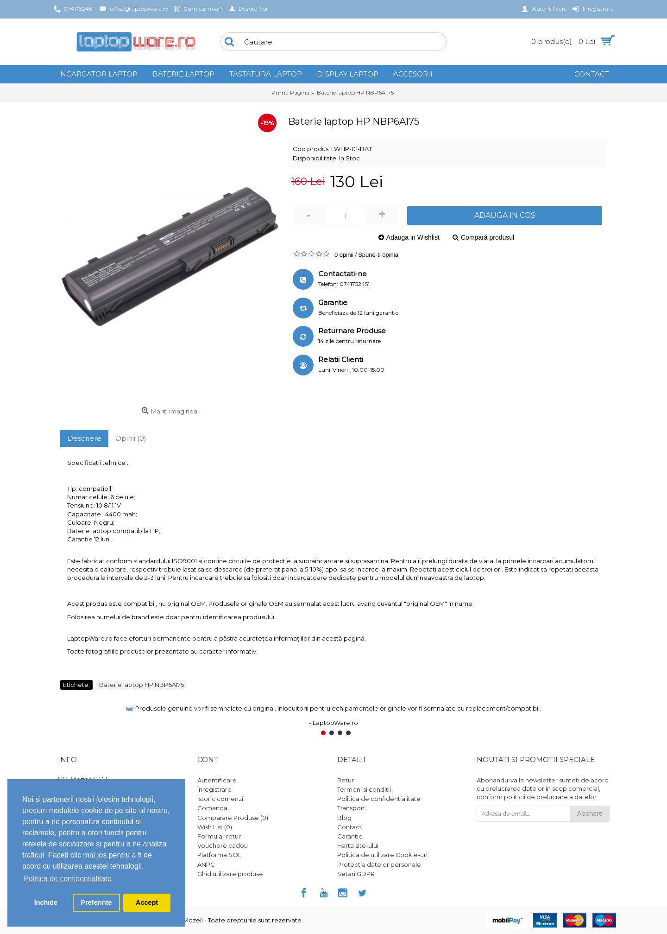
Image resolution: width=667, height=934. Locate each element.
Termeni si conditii (364, 789)
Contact (349, 827)
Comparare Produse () (232, 817)
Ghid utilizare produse (230, 873)
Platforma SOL (219, 854)
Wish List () (214, 827)
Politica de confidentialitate (379, 798)
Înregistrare (214, 789)
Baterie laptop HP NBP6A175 (141, 684)
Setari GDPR (356, 873)
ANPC (206, 864)
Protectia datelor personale (379, 864)
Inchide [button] (45, 902)
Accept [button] (147, 902)
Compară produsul (487, 237)
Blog (344, 817)
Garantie (350, 836)
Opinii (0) (130, 438)
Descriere (84, 438)
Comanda (212, 808)
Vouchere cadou (222, 845)
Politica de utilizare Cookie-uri (382, 854)
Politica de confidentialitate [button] (67, 879)
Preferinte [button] (96, 902)
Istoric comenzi (220, 798)
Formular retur (219, 836)
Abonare (590, 813)
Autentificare (217, 780)
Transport (351, 808)
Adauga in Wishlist (413, 237)
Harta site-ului (357, 845)
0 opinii (343, 254)
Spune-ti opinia (378, 254)
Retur (345, 780)
